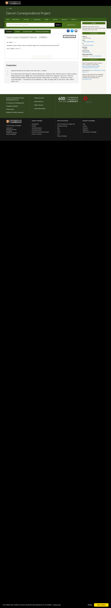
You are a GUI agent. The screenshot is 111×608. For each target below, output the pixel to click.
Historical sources (39, 98)
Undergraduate (35, 124)
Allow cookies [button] (101, 605)
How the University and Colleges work (66, 124)
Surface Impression (18, 112)
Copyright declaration (12, 106)
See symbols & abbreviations (95, 56)
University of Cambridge (14, 103)
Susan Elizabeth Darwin (88, 41)
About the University (62, 120)
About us (73, 19)
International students (37, 128)
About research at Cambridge (89, 132)
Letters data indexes (40, 108)
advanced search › (71, 25)
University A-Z (9, 128)
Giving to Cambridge (62, 136)
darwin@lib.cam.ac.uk (12, 100)
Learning (55, 19)
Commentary (37, 19)
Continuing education (37, 130)
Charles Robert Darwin (88, 45)
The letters (26, 19)
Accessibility (9, 131)
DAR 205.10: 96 (86, 52)
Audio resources (38, 101)
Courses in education (37, 134)
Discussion (85, 128)
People (46, 19)
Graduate (34, 126)
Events (58, 132)
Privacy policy (10, 109)
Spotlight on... (86, 130)
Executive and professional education (40, 132)
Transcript (9, 31)
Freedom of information (11, 132)
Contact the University (11, 129)
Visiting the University (62, 126)
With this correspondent (42, 31)
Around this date (27, 31)
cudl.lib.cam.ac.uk (87, 79)
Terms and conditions (11, 134)
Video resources (38, 105)
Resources (64, 19)
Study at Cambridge (37, 120)
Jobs (58, 134)
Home (7, 8)
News (58, 130)
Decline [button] (90, 605)
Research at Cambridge (89, 120)
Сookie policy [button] (57, 605)
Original (17, 31)
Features (85, 126)
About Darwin (15, 19)
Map (58, 128)
